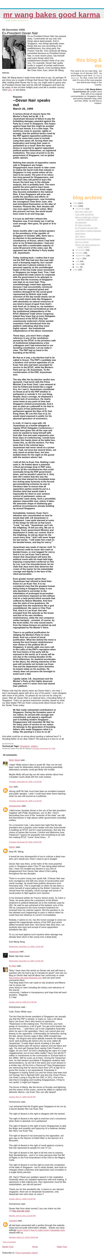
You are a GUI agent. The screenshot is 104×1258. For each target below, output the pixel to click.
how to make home (40, 1230)
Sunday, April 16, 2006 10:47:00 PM (23, 1002)
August (79, 258)
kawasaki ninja (58, 1230)
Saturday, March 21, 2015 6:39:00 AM (23, 1237)
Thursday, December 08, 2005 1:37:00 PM (25, 782)
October (79, 253)
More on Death (82, 242)
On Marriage (80, 222)
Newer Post (7, 1247)
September (81, 255)
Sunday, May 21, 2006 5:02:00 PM (22, 1097)
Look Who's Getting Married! (88, 231)
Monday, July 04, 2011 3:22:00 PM (22, 1216)
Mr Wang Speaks (83, 225)
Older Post (62, 1247)
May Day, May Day (83, 211)
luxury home (23, 1230)
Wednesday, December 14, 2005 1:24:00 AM (26, 947)
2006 (75, 203)
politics (34, 746)
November (81, 250)
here (9, 90)
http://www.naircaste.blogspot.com (25, 978)
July (78, 261)
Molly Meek (14, 760)
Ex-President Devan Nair (86, 228)
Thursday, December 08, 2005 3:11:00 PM (25, 801)
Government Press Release (87, 239)
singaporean (15, 806)
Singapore (25, 746)
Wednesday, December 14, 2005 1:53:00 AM (26, 961)
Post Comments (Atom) (26, 1253)
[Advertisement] (88, 38)
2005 (75, 206)
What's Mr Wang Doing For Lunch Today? (87, 246)
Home (35, 1247)
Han (11, 787)
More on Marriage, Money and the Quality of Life (87, 218)
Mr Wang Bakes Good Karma (51, 15)
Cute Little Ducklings (84, 214)
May (78, 267)
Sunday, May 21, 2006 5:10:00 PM (22, 1199)
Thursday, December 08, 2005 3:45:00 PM (25, 842)
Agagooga (14, 951)
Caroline (13, 1221)
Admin (12, 847)
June (78, 264)
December (81, 209)
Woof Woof (80, 233)
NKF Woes (80, 236)
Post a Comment (9, 1242)
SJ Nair (12, 966)
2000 (75, 269)
